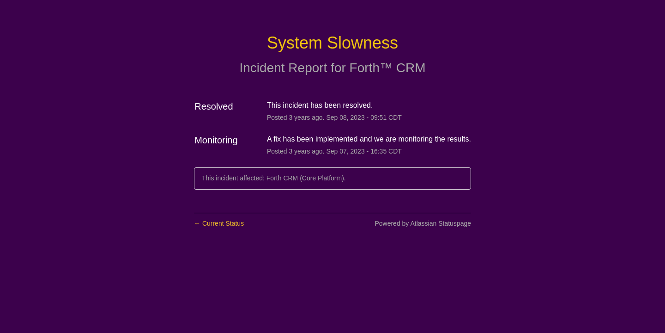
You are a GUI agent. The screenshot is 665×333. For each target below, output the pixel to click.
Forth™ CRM (388, 68)
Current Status (219, 223)
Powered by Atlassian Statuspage (423, 223)
